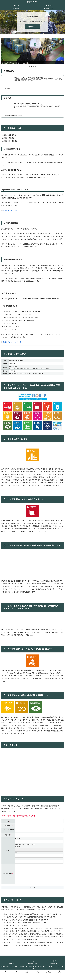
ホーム (11, 965)
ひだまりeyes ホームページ (12, 342)
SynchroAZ (32, 26)
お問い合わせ (53, 967)
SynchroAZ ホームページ (11, 210)
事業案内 (53, 965)
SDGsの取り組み (32, 967)
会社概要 (11, 967)
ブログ (32, 965)
